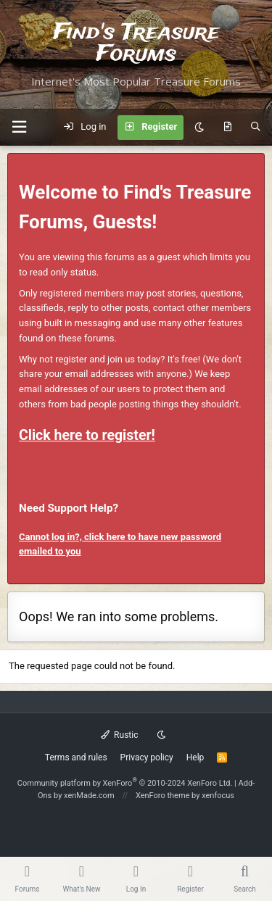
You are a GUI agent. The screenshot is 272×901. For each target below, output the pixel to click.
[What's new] (227, 127)
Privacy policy (146, 757)
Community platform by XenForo (125, 783)
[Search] (255, 127)
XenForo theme (163, 795)
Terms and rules (76, 757)
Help (195, 757)
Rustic (120, 735)
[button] (19, 127)
